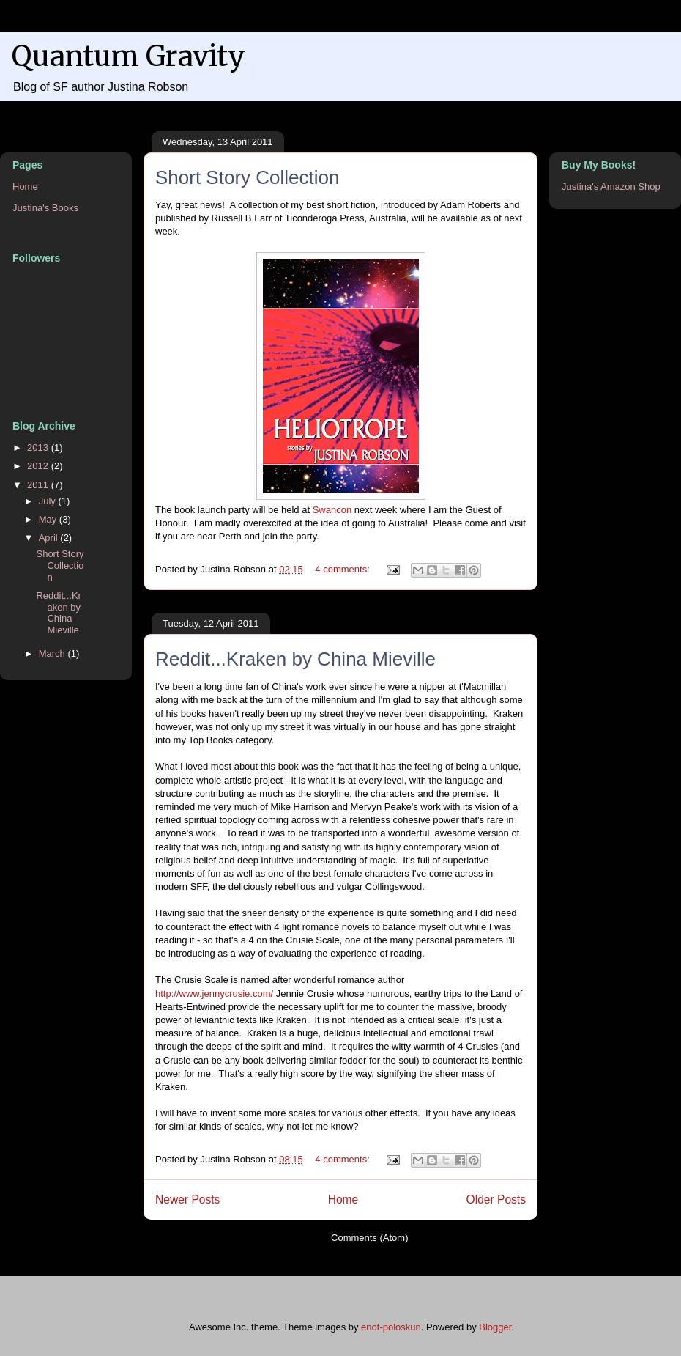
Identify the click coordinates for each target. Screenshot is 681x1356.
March (53, 653)
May (49, 519)
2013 (39, 447)
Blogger (495, 1327)
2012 (39, 465)
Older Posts (496, 1199)
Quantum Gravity (128, 56)
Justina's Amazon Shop (611, 186)
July (49, 500)
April (50, 537)
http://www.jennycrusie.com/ (214, 993)
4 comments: (343, 569)
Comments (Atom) (369, 1237)
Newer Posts (187, 1199)
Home (343, 1199)
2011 (39, 484)
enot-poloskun (391, 1327)
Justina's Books (45, 207)
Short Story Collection (247, 177)
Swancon (332, 509)
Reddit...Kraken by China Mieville (295, 659)
